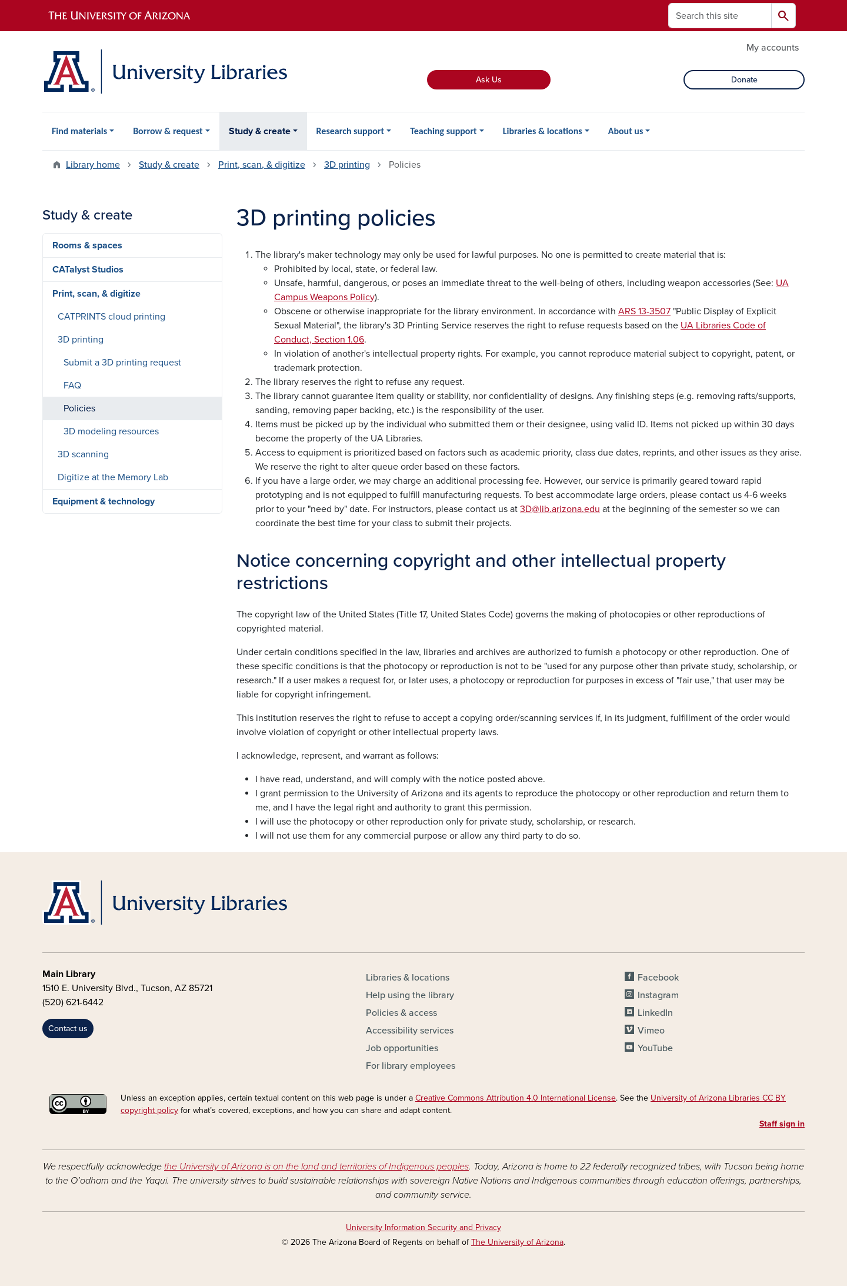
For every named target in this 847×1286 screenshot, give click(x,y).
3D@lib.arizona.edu (560, 509)
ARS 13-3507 (644, 311)
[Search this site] (720, 15)
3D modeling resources (111, 431)
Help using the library (410, 995)
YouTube (655, 1048)
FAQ (72, 385)
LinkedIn (655, 1013)
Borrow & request (167, 131)
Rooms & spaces (87, 245)
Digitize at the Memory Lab (113, 477)
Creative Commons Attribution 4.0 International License (515, 1098)
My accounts (772, 48)
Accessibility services (409, 1030)
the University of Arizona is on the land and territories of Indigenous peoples (316, 1166)
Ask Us (489, 80)
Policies (79, 408)
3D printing (347, 165)
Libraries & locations (542, 131)
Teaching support (443, 131)
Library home (93, 165)
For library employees (410, 1066)
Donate (744, 80)
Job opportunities (402, 1048)
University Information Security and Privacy (423, 1227)
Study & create (260, 131)
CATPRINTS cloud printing (111, 317)
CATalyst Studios (88, 269)
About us (625, 131)
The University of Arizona (517, 1242)
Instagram (658, 995)
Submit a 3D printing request (122, 362)
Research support (350, 131)
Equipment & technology (103, 501)
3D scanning (83, 454)
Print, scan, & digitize (261, 165)
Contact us (68, 1029)
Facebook (658, 977)
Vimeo (651, 1030)
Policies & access (401, 1013)
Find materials (79, 131)
